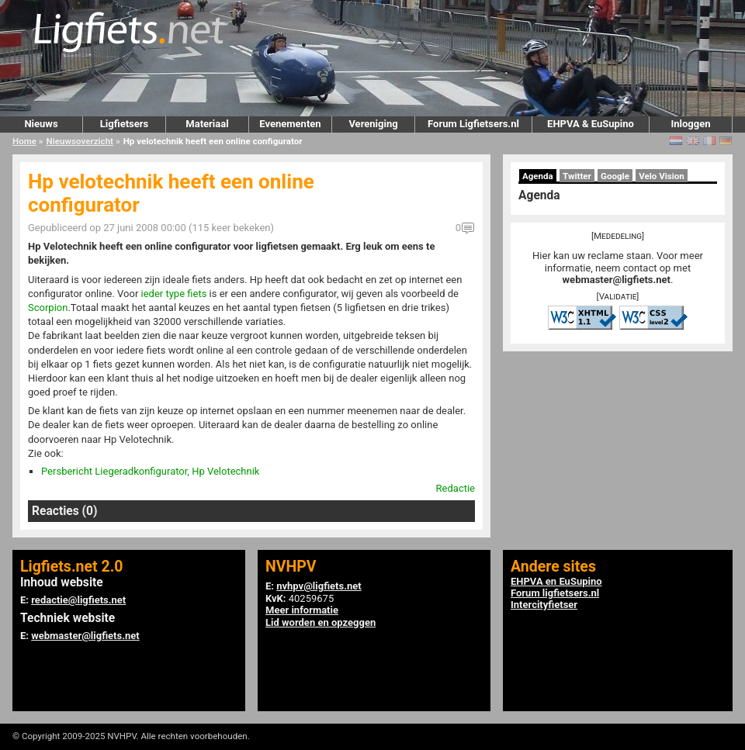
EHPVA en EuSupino (556, 581)
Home (24, 141)
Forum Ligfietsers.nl (473, 124)
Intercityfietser (544, 604)
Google (615, 176)
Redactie (455, 488)
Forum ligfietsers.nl (555, 593)
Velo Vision (661, 176)
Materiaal (206, 124)
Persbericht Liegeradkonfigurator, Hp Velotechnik (150, 471)
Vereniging (372, 124)
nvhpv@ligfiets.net (318, 586)
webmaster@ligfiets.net (616, 279)
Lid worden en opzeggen (320, 622)
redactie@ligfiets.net (78, 600)
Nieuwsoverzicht (80, 141)
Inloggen (690, 124)
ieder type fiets (174, 293)
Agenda (537, 176)
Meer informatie (301, 610)
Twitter (577, 176)
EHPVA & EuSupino (590, 124)
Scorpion (48, 307)
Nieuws (40, 124)
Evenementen (290, 124)
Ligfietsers (124, 124)
